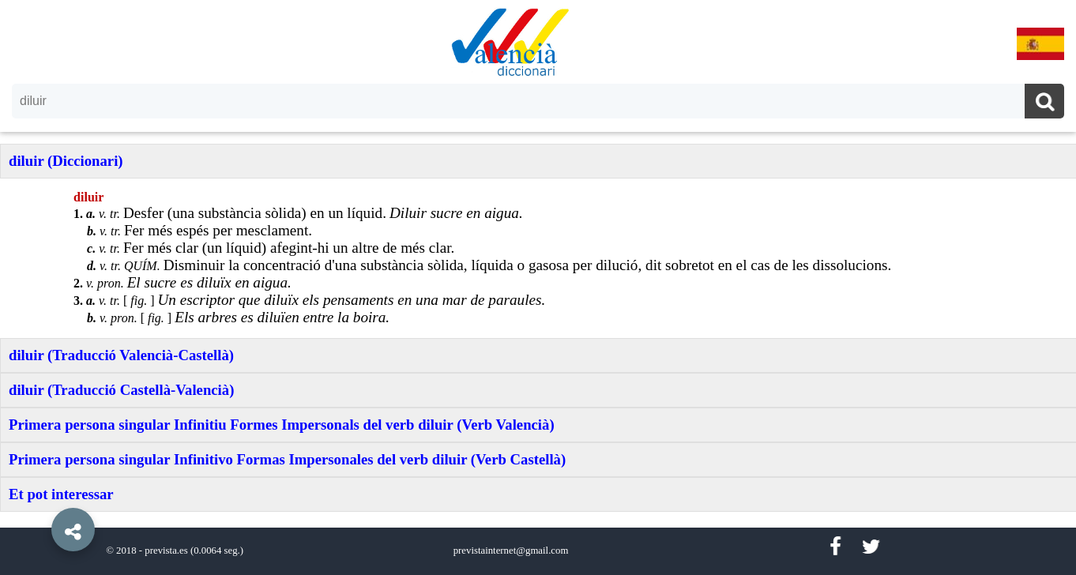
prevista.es (166, 550)
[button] (39, 493)
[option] (538, 287)
